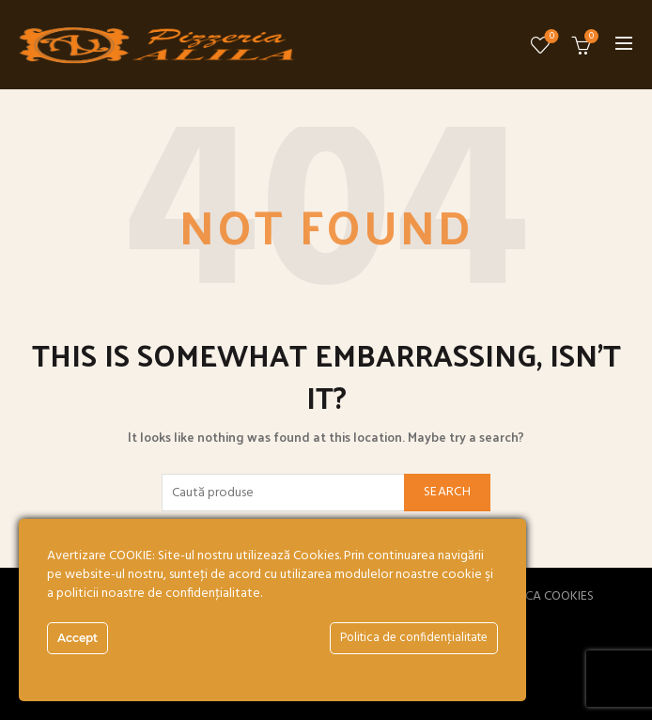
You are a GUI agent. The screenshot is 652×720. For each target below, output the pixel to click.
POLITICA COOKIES (542, 596)
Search (447, 492)
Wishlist (550, 37)
